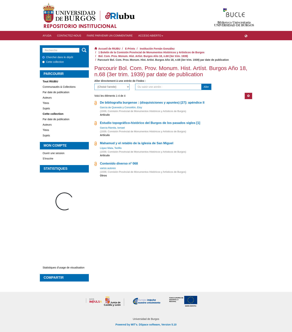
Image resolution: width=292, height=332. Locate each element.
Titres (46, 103)
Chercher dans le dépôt (57, 57)
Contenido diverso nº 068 (119, 163)
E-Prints (130, 48)
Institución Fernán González (157, 48)
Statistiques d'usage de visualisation (63, 267)
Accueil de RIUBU (109, 48)
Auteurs (47, 97)
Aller (206, 86)
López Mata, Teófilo (111, 148)
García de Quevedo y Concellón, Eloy (121, 107)
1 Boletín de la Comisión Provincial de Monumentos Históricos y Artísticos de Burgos (151, 52)
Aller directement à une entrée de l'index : (120, 80)
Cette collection (53, 61)
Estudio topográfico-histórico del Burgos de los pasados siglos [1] (150, 123)
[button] (246, 35)
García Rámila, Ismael (112, 127)
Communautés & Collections (59, 86)
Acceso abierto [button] (150, 35)
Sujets (46, 108)
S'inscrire (48, 158)
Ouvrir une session (53, 153)
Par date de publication (56, 92)
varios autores (108, 168)
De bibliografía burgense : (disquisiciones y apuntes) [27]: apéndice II (152, 102)
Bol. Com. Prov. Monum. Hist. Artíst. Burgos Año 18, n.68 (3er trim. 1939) (143, 56)
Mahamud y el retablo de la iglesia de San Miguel (136, 143)
